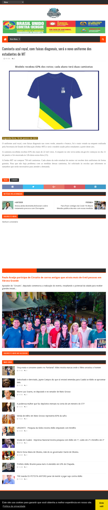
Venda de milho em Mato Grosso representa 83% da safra (42, 416)
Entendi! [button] (101, 504)
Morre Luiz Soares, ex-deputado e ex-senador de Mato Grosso (44, 392)
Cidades (14, 180)
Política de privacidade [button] (14, 506)
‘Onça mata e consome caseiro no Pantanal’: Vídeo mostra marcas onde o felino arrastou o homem (59, 367)
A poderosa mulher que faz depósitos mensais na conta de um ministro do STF (51, 404)
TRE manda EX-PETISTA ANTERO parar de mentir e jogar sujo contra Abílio (49, 476)
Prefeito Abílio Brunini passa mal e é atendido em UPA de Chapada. (46, 464)
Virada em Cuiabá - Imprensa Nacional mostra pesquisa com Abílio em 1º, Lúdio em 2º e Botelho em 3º (60, 440)
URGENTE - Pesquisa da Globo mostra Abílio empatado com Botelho (46, 428)
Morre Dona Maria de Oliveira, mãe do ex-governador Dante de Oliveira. (48, 452)
